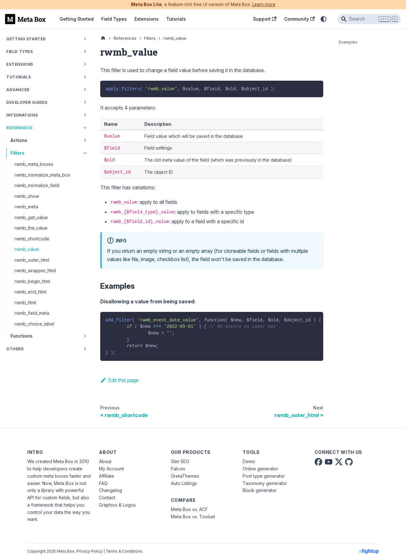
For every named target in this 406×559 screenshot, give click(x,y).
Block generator (260, 490)
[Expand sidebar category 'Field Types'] (85, 51)
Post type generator (264, 476)
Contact (107, 497)
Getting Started (77, 19)
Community (299, 19)
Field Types (114, 19)
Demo (249, 461)
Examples (348, 42)
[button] (47, 115)
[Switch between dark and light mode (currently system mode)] (323, 19)
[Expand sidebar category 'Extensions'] (85, 64)
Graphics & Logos (117, 505)
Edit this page (119, 380)
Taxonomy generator (265, 483)
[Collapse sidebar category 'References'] (85, 128)
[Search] (369, 19)
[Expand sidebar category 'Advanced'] (85, 89)
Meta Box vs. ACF (189, 509)
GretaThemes (185, 476)
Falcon (178, 468)
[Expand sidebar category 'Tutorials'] (85, 77)
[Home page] (103, 38)
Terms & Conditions (124, 551)
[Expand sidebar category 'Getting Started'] (85, 39)
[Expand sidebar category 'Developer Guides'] (85, 102)
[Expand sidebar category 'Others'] (85, 349)
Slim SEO (180, 461)
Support (264, 19)
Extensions (146, 19)
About (105, 461)
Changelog (110, 490)
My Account (111, 468)
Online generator (260, 468)
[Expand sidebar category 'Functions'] (85, 336)
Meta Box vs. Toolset (193, 516)
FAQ (103, 483)
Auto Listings (184, 483)
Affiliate (106, 476)
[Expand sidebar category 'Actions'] (85, 140)
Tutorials (176, 19)
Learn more (263, 4)
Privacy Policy (89, 551)
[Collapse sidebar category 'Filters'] (85, 153)
